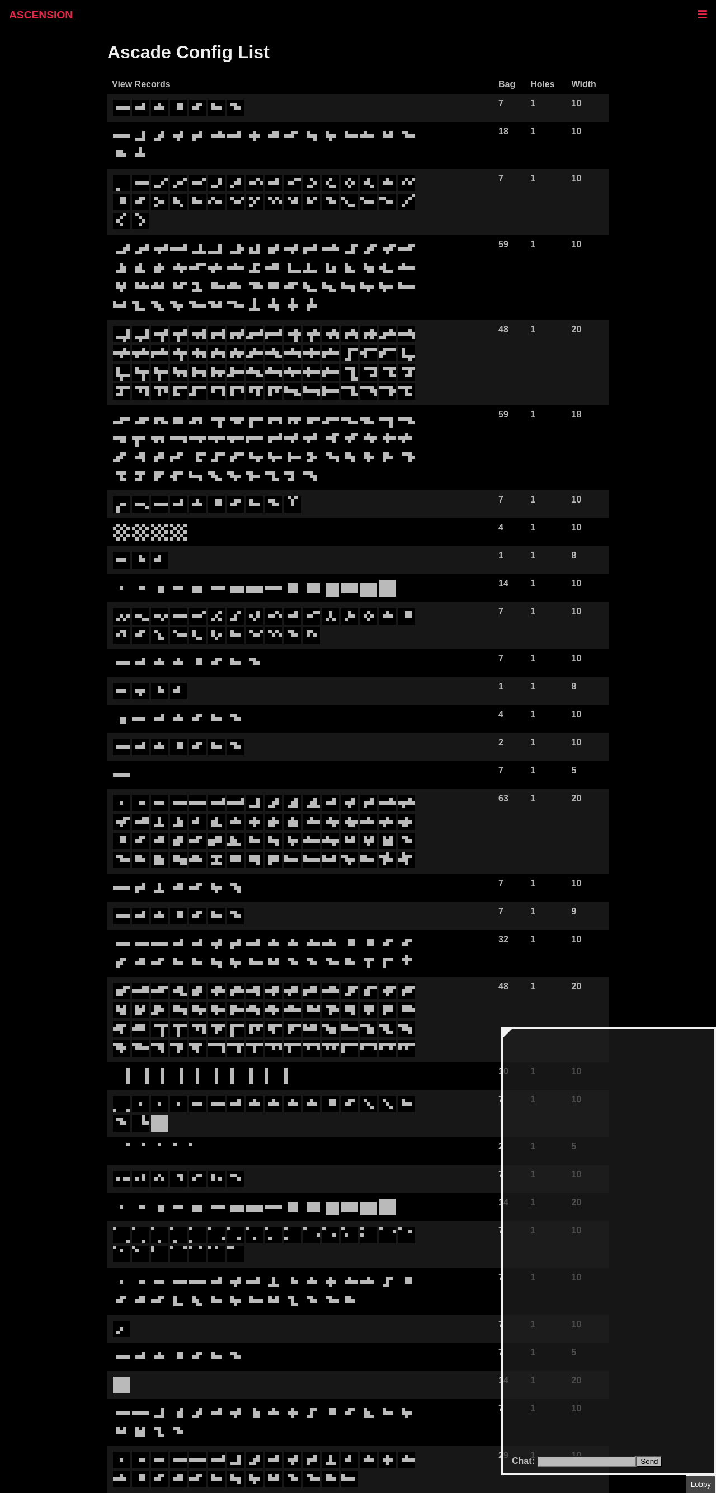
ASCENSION (41, 15)
